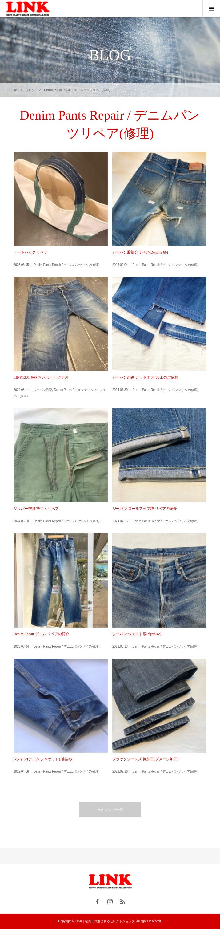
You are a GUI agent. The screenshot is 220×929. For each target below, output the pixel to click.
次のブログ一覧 (110, 810)
